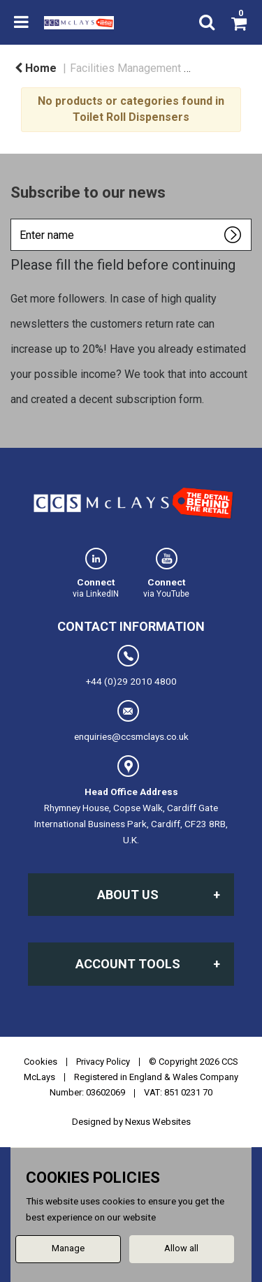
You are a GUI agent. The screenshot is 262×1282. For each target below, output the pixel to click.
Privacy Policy (103, 1061)
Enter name (14, 218)
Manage (68, 1248)
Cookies (40, 1061)
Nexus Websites (158, 1121)
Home (36, 68)
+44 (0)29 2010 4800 (131, 666)
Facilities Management (125, 68)
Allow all (181, 1248)
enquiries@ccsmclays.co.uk (131, 721)
